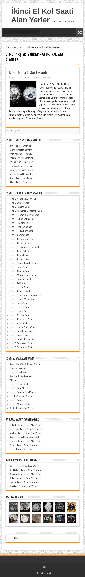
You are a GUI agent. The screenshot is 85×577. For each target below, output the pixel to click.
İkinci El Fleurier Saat (20, 307)
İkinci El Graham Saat (20, 291)
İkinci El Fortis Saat (19, 303)
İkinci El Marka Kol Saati (21, 404)
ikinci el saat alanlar (44, 573)
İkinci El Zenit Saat (18, 323)
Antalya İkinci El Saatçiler (22, 154)
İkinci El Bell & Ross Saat (21, 231)
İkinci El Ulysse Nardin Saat (23, 327)
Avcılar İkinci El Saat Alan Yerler (25, 482)
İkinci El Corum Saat (19, 235)
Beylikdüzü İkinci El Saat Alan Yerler (27, 470)
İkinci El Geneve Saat (20, 315)
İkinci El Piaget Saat (19, 335)
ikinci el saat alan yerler (21, 449)
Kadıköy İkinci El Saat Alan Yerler (25, 437)
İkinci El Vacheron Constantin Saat (26, 211)
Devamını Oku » (34, 118)
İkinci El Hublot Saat (19, 287)
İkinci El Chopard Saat (20, 243)
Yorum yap (46, 77)
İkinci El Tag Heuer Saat (21, 331)
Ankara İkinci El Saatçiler (21, 158)
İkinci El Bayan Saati (19, 384)
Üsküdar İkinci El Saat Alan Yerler (26, 425)
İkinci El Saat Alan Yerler (21, 388)
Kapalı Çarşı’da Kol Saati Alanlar (25, 364)
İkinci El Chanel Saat (19, 255)
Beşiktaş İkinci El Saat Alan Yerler (26, 474)
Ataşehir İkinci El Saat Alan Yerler (25, 441)
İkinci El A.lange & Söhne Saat (24, 199)
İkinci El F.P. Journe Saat (21, 347)
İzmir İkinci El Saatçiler (20, 146)
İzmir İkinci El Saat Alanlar (29, 73)
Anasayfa (10, 47)
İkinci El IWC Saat (18, 283)
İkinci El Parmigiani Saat (21, 343)
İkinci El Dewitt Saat (19, 311)
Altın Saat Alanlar (18, 368)
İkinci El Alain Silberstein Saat (24, 263)
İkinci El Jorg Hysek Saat (21, 319)
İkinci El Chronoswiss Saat (22, 239)
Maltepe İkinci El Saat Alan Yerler (25, 433)
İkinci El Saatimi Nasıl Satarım (24, 392)
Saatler (37, 77)
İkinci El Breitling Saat (20, 223)
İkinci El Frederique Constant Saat (26, 295)
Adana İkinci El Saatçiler (21, 162)
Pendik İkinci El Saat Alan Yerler (25, 445)
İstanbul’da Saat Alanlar (21, 396)
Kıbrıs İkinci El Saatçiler (21, 182)
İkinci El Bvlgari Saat (19, 203)
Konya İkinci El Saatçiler (21, 178)
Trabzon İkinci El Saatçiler (22, 166)
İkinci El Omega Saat (20, 271)
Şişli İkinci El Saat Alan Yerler (23, 486)
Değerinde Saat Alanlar (21, 376)
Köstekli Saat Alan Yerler (21, 408)
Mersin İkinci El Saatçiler (21, 174)
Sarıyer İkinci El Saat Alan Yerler (25, 466)
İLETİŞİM (14, 538)
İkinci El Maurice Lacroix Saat (24, 275)
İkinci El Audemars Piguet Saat (24, 247)
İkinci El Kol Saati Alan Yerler (42, 15)
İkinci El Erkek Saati (19, 372)
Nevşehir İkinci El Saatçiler (22, 170)
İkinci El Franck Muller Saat (22, 299)
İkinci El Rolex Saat (19, 267)
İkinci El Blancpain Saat (21, 227)
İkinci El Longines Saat (20, 279)
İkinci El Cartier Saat (19, 259)
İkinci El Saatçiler (18, 400)
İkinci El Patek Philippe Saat (23, 339)
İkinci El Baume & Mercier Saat (24, 215)
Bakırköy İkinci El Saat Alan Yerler (26, 478)
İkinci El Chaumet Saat (20, 251)
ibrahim (12, 77)
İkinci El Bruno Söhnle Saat (22, 219)
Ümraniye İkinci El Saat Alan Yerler (26, 429)
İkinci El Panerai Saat (20, 207)
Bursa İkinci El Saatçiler (21, 150)
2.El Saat (14, 380)
